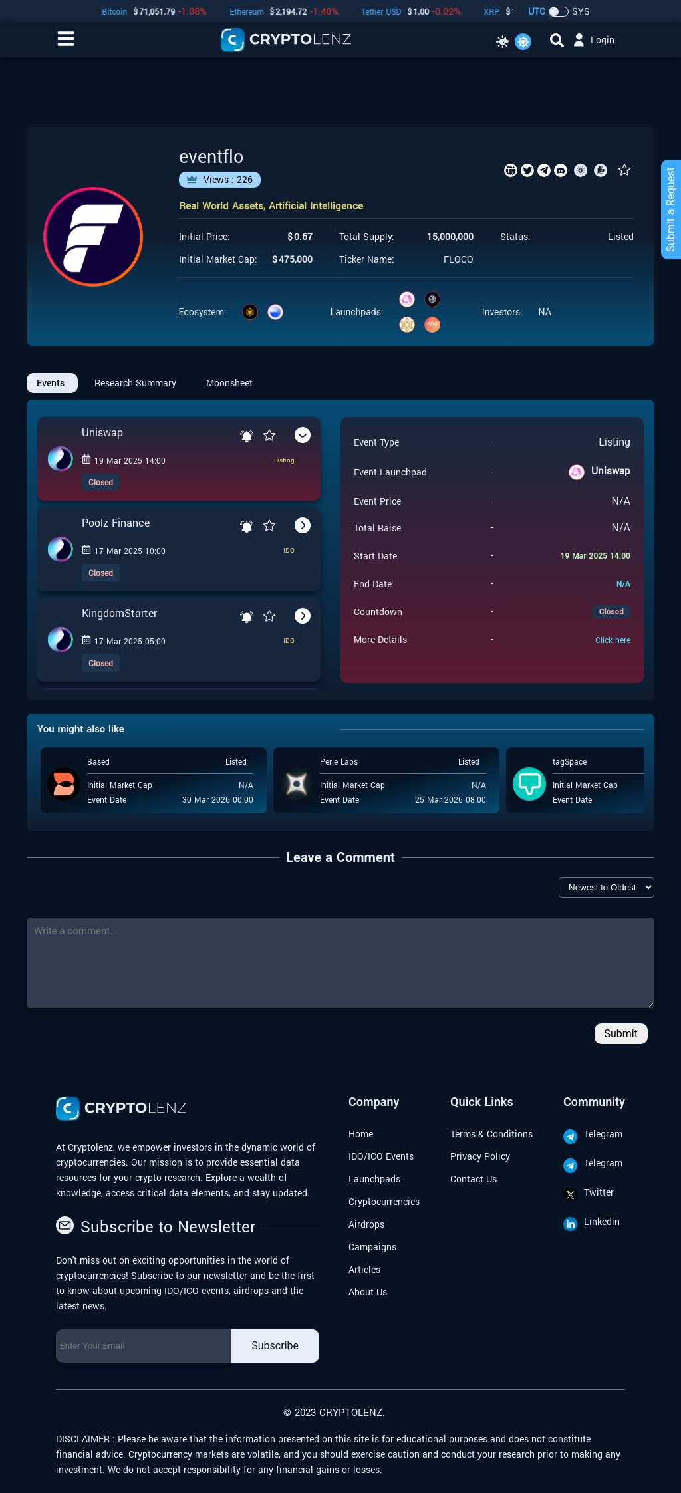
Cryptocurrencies (384, 1201)
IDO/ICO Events (381, 1156)
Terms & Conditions (491, 1133)
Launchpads (374, 1178)
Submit (621, 1033)
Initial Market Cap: (218, 259)
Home (360, 1133)
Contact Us (473, 1178)
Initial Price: (204, 236)
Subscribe (275, 1345)
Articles (364, 1269)
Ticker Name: (366, 259)
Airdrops (366, 1224)
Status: (515, 236)
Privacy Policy (480, 1156)
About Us (367, 1292)
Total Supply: (366, 236)
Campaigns (372, 1246)
